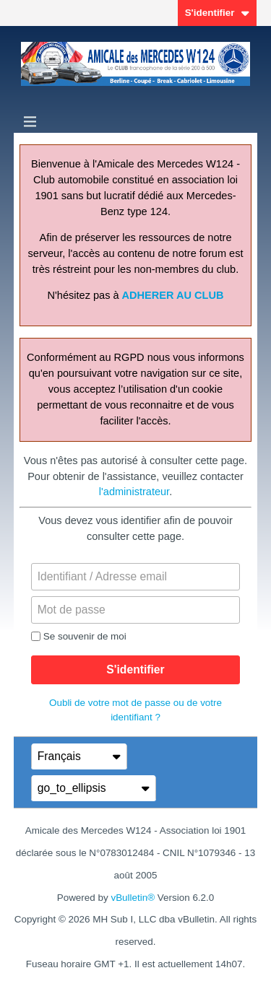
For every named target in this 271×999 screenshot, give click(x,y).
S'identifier (217, 12)
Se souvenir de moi (78, 636)
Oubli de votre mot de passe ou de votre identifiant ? (135, 710)
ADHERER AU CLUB (173, 295)
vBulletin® (133, 897)
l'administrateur (134, 491)
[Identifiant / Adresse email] (136, 576)
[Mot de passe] (136, 610)
